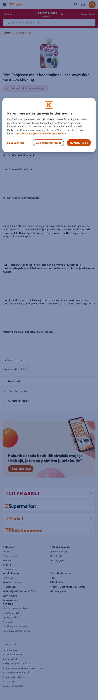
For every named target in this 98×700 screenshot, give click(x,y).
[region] (48, 125)
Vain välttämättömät (48, 142)
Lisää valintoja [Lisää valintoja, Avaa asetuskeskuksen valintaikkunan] (15, 142)
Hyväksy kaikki (79, 142)
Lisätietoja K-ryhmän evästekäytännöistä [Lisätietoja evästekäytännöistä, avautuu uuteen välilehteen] (41, 133)
